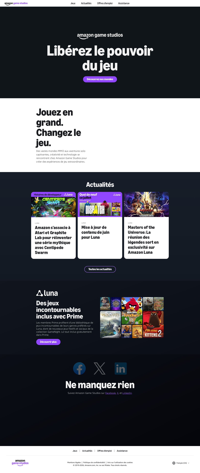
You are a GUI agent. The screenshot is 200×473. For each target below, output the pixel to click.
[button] (181, 463)
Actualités (86, 3)
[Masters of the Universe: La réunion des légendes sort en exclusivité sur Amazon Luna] (146, 204)
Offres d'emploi (104, 3)
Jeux (73, 3)
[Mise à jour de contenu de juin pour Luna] (100, 204)
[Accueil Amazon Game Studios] (16, 3)
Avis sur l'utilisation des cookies (120, 462)
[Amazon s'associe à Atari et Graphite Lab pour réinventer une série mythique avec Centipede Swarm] (53, 205)
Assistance (123, 3)
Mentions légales (74, 462)
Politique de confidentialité (94, 462)
